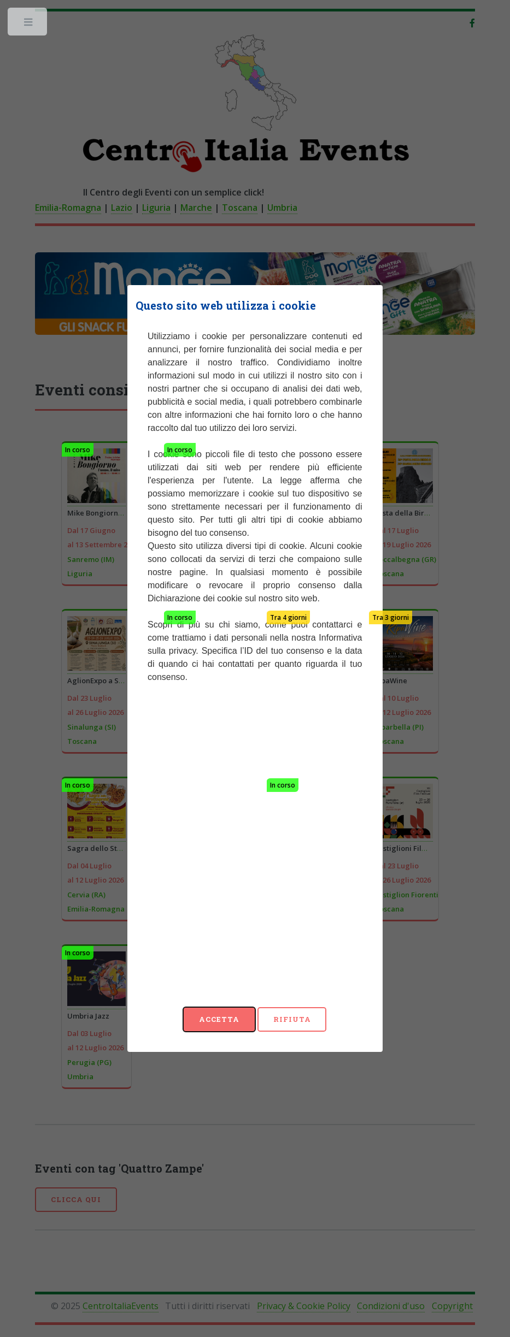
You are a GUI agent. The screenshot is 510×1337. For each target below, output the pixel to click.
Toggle (28, 24)
